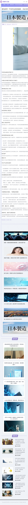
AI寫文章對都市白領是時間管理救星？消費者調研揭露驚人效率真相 (20, 477)
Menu (24, 1)
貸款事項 (4, 219)
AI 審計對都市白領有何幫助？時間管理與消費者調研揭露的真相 (20, 485)
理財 (10, 219)
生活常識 (7, 219)
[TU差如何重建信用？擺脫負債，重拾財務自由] (14, 400)
